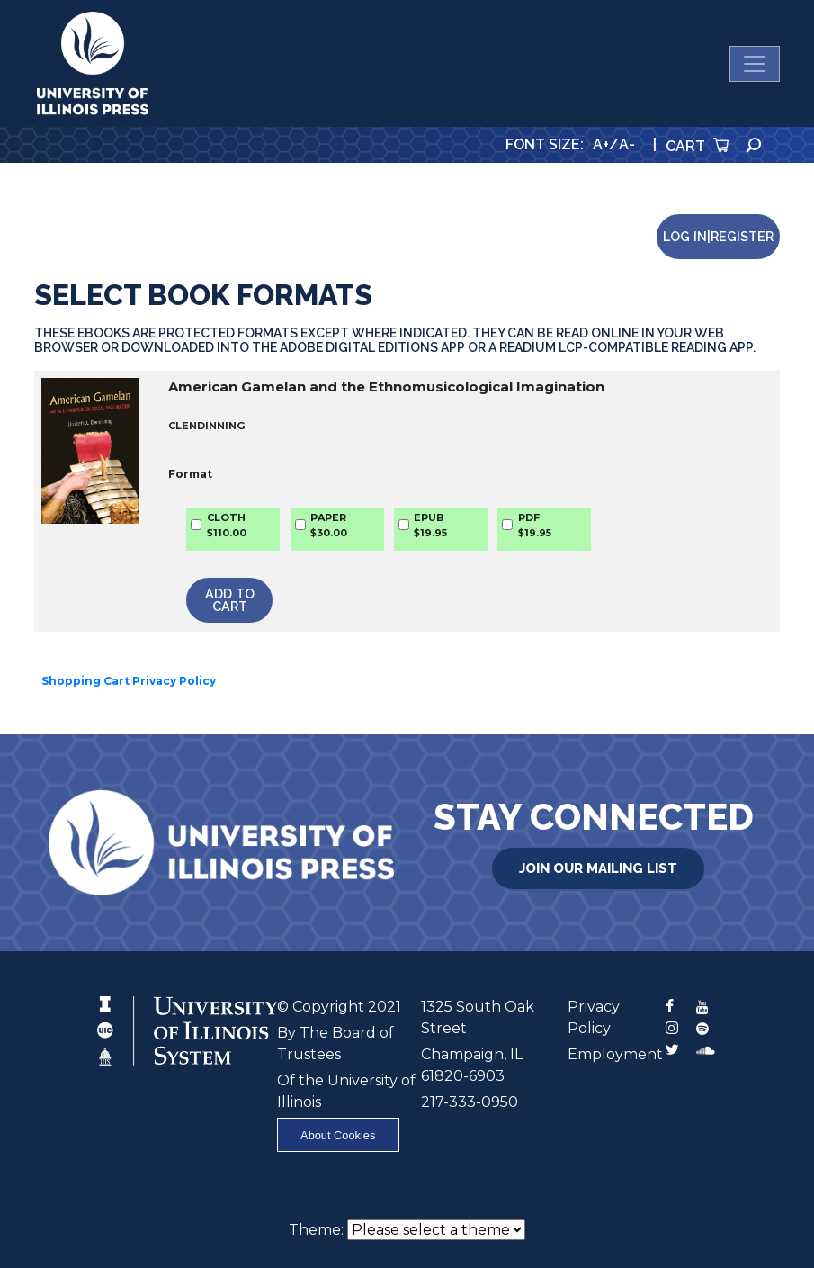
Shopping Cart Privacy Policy (128, 681)
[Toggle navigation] (754, 64)
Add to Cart (230, 600)
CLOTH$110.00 (226, 525)
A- (627, 144)
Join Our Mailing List (598, 868)
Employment (615, 1054)
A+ (601, 144)
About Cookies (337, 1135)
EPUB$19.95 (430, 525)
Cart (697, 146)
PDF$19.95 (534, 525)
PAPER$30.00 (328, 525)
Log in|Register (718, 236)
